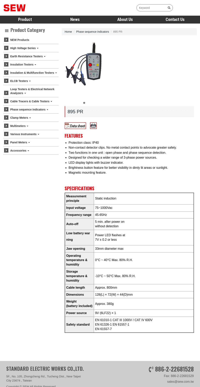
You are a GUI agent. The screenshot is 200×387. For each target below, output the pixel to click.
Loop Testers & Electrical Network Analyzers (32, 91)
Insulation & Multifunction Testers (33, 72)
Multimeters (19, 126)
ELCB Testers (20, 81)
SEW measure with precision (26, 8)
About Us (125, 19)
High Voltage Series (24, 48)
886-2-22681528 (174, 378)
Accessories (19, 150)
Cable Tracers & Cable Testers (31, 101)
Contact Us (175, 19)
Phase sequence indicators (29, 109)
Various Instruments (24, 134)
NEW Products (19, 39)
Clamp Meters (20, 117)
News (75, 19)
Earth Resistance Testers (27, 56)
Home (68, 31)
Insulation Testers (23, 64)
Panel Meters (20, 142)
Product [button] (25, 19)
